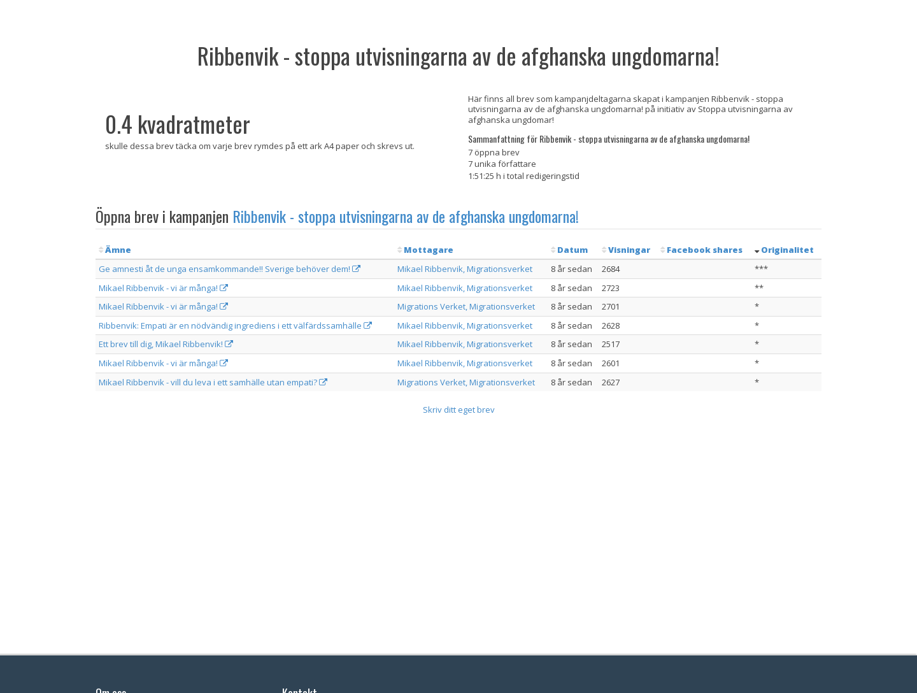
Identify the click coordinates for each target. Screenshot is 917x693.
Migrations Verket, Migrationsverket (466, 306)
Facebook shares (705, 249)
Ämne (118, 249)
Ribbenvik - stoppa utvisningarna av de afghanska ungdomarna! (405, 215)
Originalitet (787, 249)
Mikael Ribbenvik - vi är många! (163, 288)
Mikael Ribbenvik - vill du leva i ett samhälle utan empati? (213, 382)
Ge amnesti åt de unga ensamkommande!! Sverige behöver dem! (229, 269)
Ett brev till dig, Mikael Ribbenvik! (166, 344)
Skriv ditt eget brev (459, 409)
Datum (572, 249)
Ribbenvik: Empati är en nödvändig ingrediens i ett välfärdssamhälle (235, 325)
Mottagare (428, 249)
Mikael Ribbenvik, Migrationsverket (464, 269)
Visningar (629, 249)
